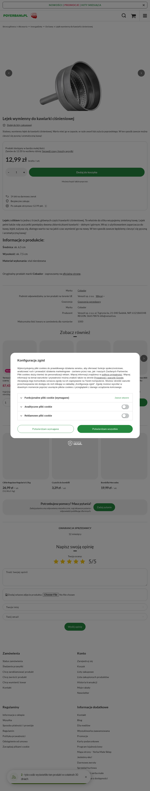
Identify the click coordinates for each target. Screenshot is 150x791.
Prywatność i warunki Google (109, 377)
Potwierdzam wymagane (45, 428)
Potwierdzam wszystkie (105, 428)
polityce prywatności (112, 374)
